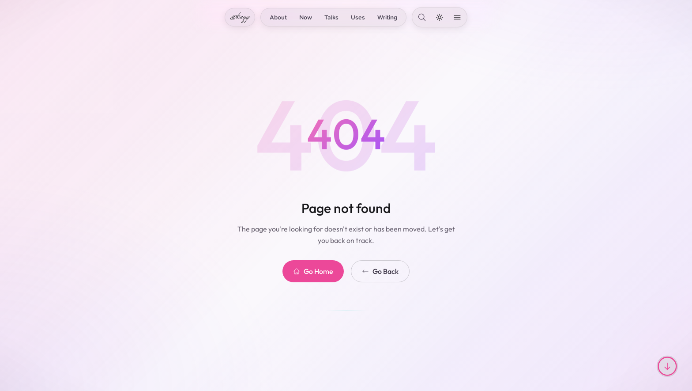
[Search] (422, 17)
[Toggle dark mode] (440, 17)
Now (305, 17)
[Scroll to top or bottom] (667, 366)
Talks (331, 17)
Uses (358, 17)
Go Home (313, 271)
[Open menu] (457, 17)
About (278, 17)
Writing (387, 17)
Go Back (380, 271)
